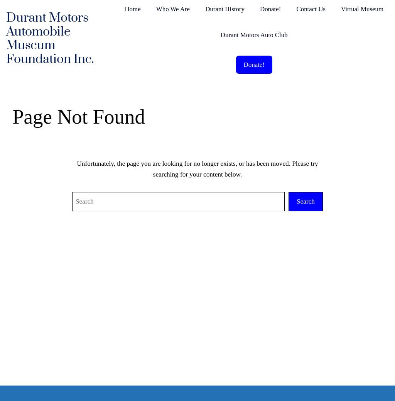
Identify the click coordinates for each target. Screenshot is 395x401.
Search (306, 201)
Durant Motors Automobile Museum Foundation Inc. (50, 38)
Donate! (254, 64)
